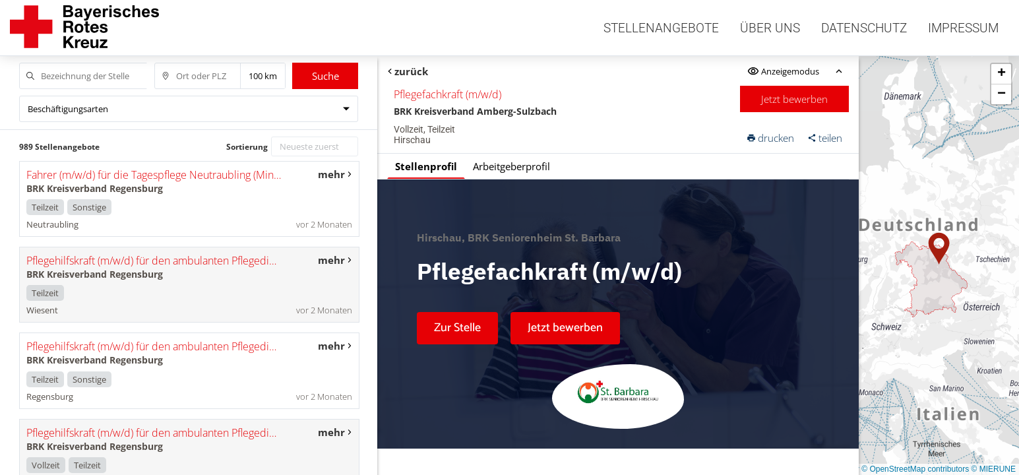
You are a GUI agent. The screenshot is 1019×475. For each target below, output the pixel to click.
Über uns (770, 28)
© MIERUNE (993, 469)
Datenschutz (864, 28)
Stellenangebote (661, 28)
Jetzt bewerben (794, 99)
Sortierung (247, 146)
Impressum (963, 28)
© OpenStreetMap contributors (915, 469)
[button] (939, 248)
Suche (325, 75)
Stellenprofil (426, 166)
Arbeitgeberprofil (511, 166)
